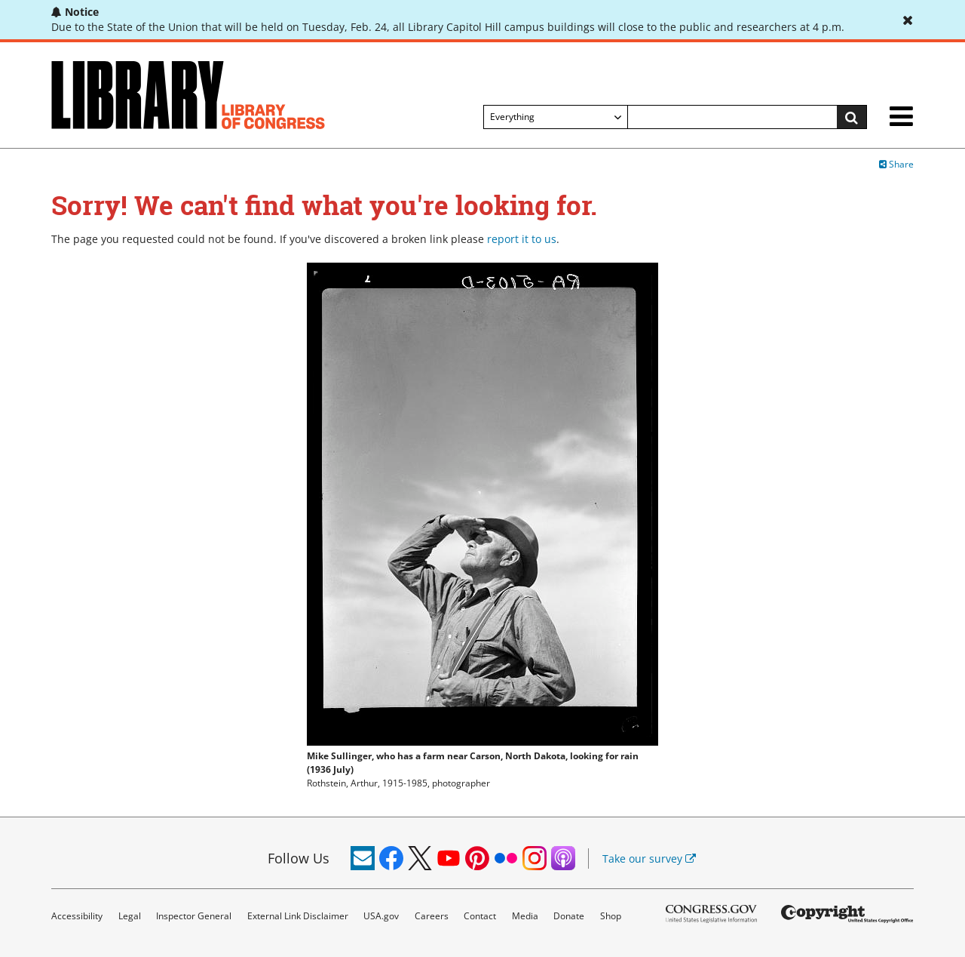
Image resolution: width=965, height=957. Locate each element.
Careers (432, 915)
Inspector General (193, 915)
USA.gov (381, 915)
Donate (568, 915)
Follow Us (298, 858)
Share (896, 164)
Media (525, 915)
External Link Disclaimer (297, 915)
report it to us (521, 239)
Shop (610, 915)
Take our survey (649, 858)
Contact (480, 915)
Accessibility (77, 915)
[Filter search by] (555, 117)
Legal (129, 915)
